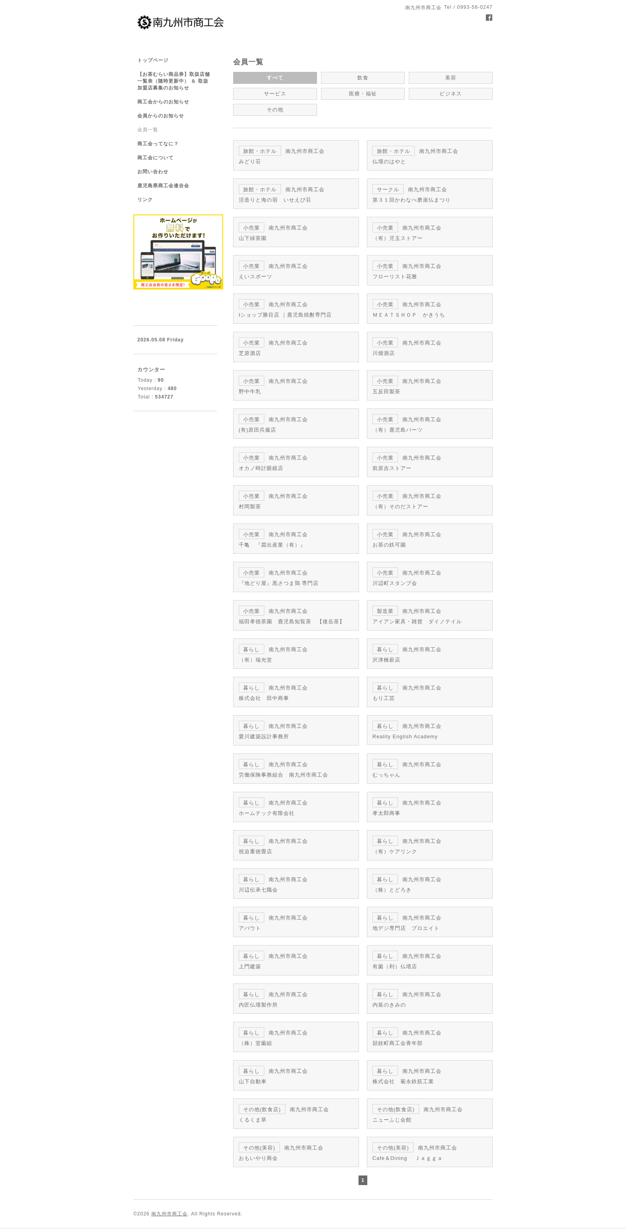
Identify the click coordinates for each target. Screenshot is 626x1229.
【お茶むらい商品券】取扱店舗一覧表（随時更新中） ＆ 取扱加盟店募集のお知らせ (173, 81)
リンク (145, 199)
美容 (451, 77)
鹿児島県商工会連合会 (163, 185)
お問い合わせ (152, 171)
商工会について (155, 158)
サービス (275, 93)
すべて (275, 77)
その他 (275, 108)
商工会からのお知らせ (163, 102)
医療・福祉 (363, 93)
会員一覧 (147, 130)
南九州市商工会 (169, 1174)
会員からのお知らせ (160, 116)
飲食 (363, 77)
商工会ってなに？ (158, 144)
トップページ (152, 60)
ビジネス (450, 93)
